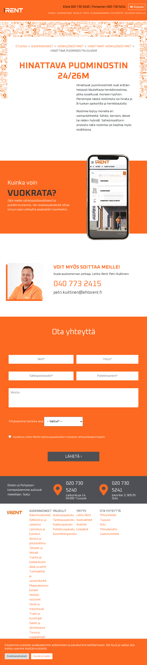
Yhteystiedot (108, 515)
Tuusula (105, 520)
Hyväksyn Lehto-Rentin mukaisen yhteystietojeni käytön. (57, 437)
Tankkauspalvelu (63, 520)
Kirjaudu (137, 6)
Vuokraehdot (84, 520)
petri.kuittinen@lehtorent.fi (77, 292)
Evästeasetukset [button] (17, 656)
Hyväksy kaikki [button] (41, 656)
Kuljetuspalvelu (63, 524)
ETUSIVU (52, 13)
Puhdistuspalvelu (64, 529)
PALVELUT (77, 13)
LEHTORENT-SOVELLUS (134, 13)
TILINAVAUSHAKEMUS (99, 13)
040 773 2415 (77, 284)
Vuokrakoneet (42, 46)
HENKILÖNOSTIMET (70, 46)
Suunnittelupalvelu (65, 534)
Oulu (103, 524)
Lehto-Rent (83, 515)
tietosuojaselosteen (53, 437)
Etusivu (21, 46)
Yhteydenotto (108, 529)
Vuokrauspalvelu (63, 515)
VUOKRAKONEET (64, 13)
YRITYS (86, 13)
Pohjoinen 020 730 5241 (109, 6)
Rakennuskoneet (40, 515)
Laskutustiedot (109, 534)
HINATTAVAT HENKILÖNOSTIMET (110, 46)
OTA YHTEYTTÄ (117, 13)
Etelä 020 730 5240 (76, 6)
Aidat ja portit (37, 566)
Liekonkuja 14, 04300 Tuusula (76, 497)
